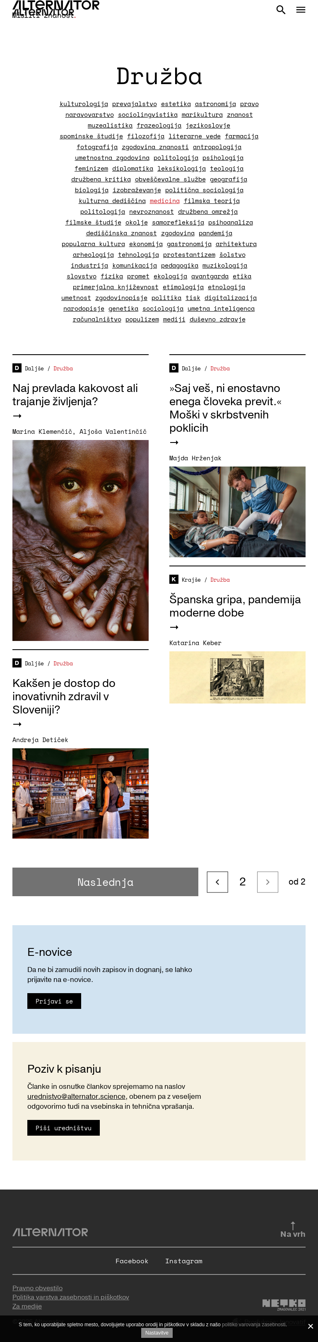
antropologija (217, 146)
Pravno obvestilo (37, 1288)
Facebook (132, 1261)
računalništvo (97, 319)
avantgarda (210, 275)
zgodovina (178, 232)
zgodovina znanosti (155, 146)
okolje (136, 222)
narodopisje (83, 308)
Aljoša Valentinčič (113, 431)
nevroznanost (151, 211)
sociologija (162, 308)
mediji (174, 319)
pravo (249, 103)
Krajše (191, 579)
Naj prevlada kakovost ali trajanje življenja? (75, 395)
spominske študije (91, 135)
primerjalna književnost (116, 286)
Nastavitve (157, 1333)
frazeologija (159, 125)
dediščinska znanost (121, 232)
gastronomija (189, 243)
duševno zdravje (218, 319)
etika (242, 275)
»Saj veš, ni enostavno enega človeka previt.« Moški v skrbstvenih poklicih (225, 408)
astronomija (215, 103)
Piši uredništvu (64, 1127)
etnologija (226, 286)
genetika (123, 308)
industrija (89, 265)
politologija (176, 157)
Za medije (27, 1306)
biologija (91, 189)
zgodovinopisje (121, 297)
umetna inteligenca (221, 308)
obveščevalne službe (170, 179)
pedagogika (179, 265)
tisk (193, 297)
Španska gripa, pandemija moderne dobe (235, 606)
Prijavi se (54, 1001)
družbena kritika (101, 179)
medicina (165, 200)
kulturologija (84, 103)
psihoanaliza (230, 222)
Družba (62, 368)
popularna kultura (93, 243)
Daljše (34, 368)
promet (138, 275)
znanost (240, 114)
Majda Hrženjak (195, 457)
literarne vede (195, 135)
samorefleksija (178, 222)
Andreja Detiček (40, 739)
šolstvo (232, 254)
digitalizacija (231, 297)
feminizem (91, 168)
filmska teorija (212, 200)
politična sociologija (204, 189)
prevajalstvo (134, 103)
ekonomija (146, 243)
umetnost (76, 297)
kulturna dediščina (112, 200)
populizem (142, 319)
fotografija (97, 146)
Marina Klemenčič (42, 431)
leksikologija (181, 168)
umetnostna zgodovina (112, 157)
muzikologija (224, 265)
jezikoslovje (208, 125)
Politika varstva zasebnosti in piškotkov (70, 1297)
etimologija (183, 286)
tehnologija (138, 254)
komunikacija (134, 265)
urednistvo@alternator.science (76, 1096)
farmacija (241, 135)
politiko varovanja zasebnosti (253, 1324)
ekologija (170, 275)
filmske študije (93, 222)
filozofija (145, 135)
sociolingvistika (148, 114)
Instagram (183, 1261)
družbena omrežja (208, 211)
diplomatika (132, 168)
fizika (112, 275)
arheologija (93, 254)
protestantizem (189, 254)
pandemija (215, 232)
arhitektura (236, 243)
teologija (226, 168)
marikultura (202, 114)
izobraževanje (137, 189)
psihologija (222, 157)
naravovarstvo (89, 114)
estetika (176, 103)
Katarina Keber (195, 642)
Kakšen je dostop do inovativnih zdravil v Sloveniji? (64, 697)
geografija (228, 179)
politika (166, 297)
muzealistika (110, 125)
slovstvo (81, 275)
